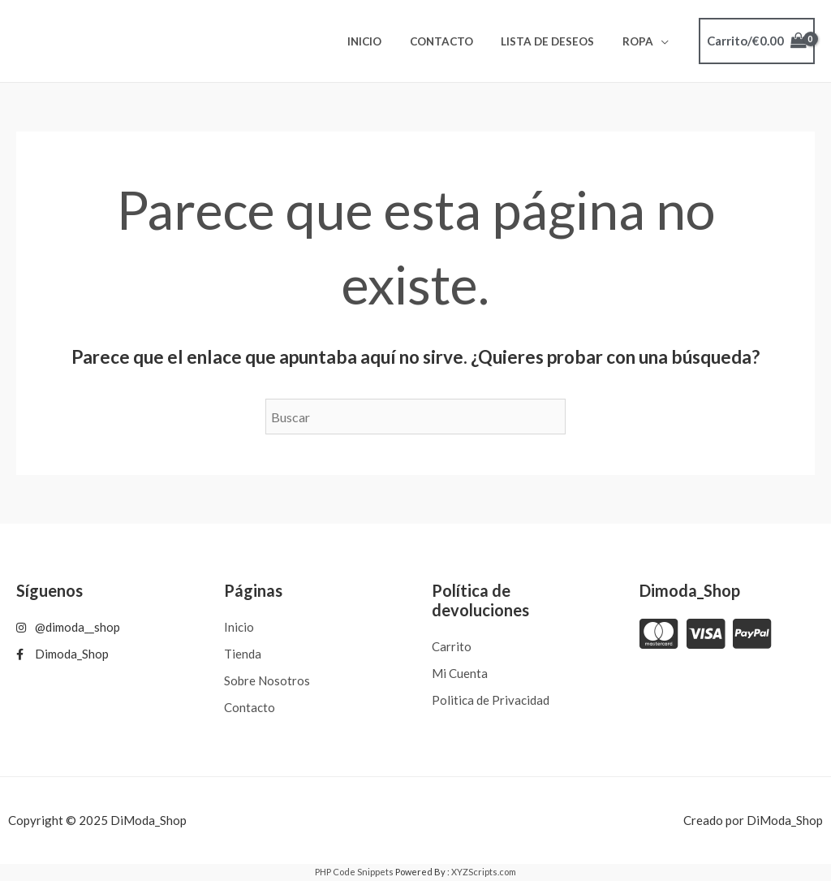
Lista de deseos (557, 41)
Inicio (386, 41)
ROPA (641, 41)
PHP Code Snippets (354, 871)
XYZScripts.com (483, 871)
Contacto (457, 41)
